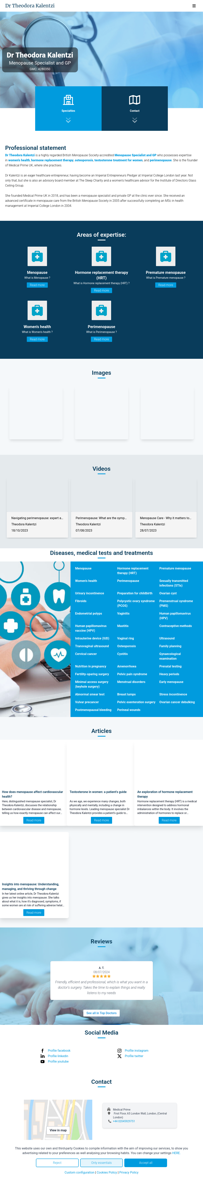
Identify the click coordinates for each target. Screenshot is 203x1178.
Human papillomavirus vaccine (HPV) (91, 628)
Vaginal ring (125, 638)
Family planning (170, 646)
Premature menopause (175, 568)
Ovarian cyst (168, 593)
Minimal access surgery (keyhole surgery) (91, 684)
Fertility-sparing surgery (92, 674)
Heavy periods (169, 674)
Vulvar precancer (87, 702)
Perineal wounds (128, 710)
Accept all (145, 1163)
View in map (58, 1130)
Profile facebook (59, 1050)
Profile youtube (58, 1061)
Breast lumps (126, 694)
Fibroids (80, 601)
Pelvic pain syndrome (132, 674)
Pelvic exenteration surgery (136, 702)
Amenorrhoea (126, 666)
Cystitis (122, 654)
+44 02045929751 (124, 1121)
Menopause (83, 568)
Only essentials (101, 1163)
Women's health (86, 581)
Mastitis (123, 626)
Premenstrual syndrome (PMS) (176, 603)
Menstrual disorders (131, 682)
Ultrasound (167, 638)
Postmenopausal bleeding (93, 710)
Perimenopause (128, 581)
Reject (57, 1163)
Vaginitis (123, 613)
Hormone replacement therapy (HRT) (133, 571)
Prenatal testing (170, 666)
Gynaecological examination (170, 656)
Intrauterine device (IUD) (92, 638)
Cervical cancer (86, 654)
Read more (37, 285)
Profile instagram (136, 1050)
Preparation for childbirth (134, 593)
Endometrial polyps (88, 613)
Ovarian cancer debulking (177, 702)
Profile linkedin (58, 1056)
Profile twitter (134, 1056)
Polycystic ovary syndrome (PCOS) (136, 603)
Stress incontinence (173, 694)
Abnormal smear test (90, 694)
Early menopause (171, 682)
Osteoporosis (126, 646)
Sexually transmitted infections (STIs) (173, 583)
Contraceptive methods (175, 626)
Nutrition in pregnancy (90, 666)
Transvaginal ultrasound (92, 646)
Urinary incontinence (89, 593)
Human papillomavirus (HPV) (175, 616)
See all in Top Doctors (101, 1013)
